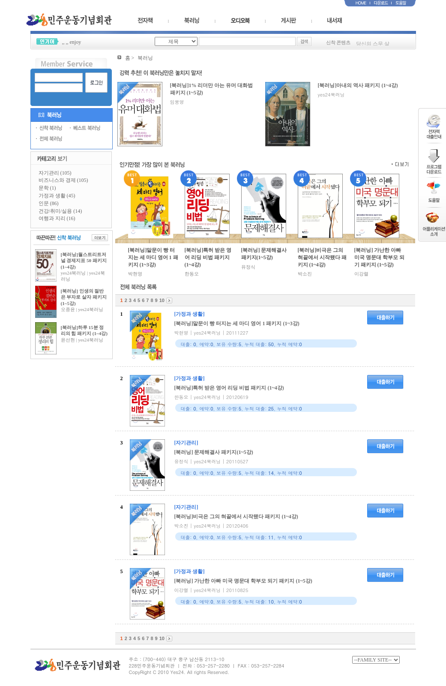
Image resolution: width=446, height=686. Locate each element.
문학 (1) (47, 188)
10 (162, 300)
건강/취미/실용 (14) (60, 211)
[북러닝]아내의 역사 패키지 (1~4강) (358, 85)
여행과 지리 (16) (57, 218)
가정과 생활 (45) (57, 196)
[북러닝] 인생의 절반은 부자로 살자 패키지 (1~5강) (84, 297)
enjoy (75, 42)
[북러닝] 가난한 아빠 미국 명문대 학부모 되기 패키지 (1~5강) (379, 257)
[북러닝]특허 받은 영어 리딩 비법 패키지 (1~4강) (208, 257)
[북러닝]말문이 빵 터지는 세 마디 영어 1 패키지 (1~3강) (153, 257)
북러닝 (145, 58)
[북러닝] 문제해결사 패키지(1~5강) (264, 253)
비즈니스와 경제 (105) (63, 180)
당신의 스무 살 (372, 45)
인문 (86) (49, 203)
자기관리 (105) (55, 173)
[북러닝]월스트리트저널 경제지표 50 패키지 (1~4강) (84, 260)
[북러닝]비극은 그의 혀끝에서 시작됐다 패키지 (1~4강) (322, 257)
